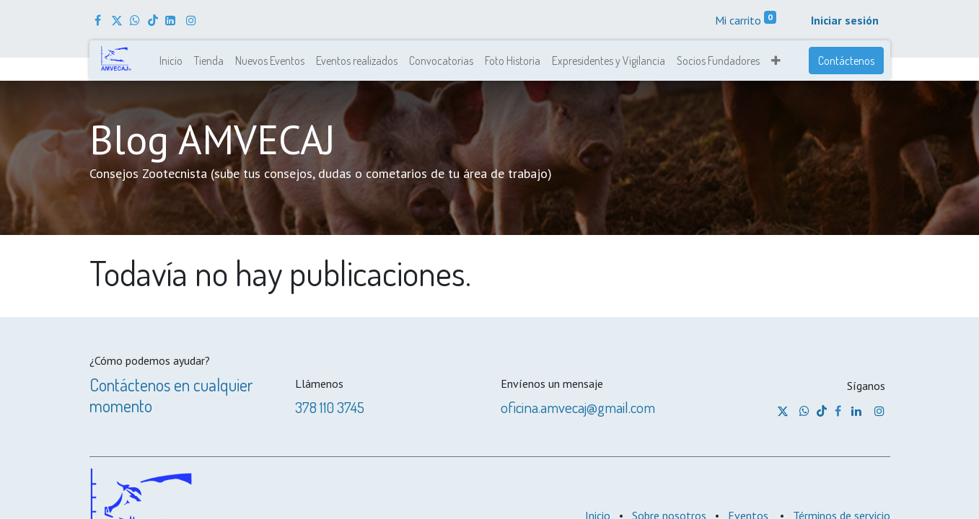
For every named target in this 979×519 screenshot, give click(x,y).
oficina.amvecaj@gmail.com (578, 407)
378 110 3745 (329, 407)
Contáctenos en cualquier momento (171, 395)
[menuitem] (171, 60)
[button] (775, 60)
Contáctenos (846, 60)
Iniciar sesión (845, 20)
